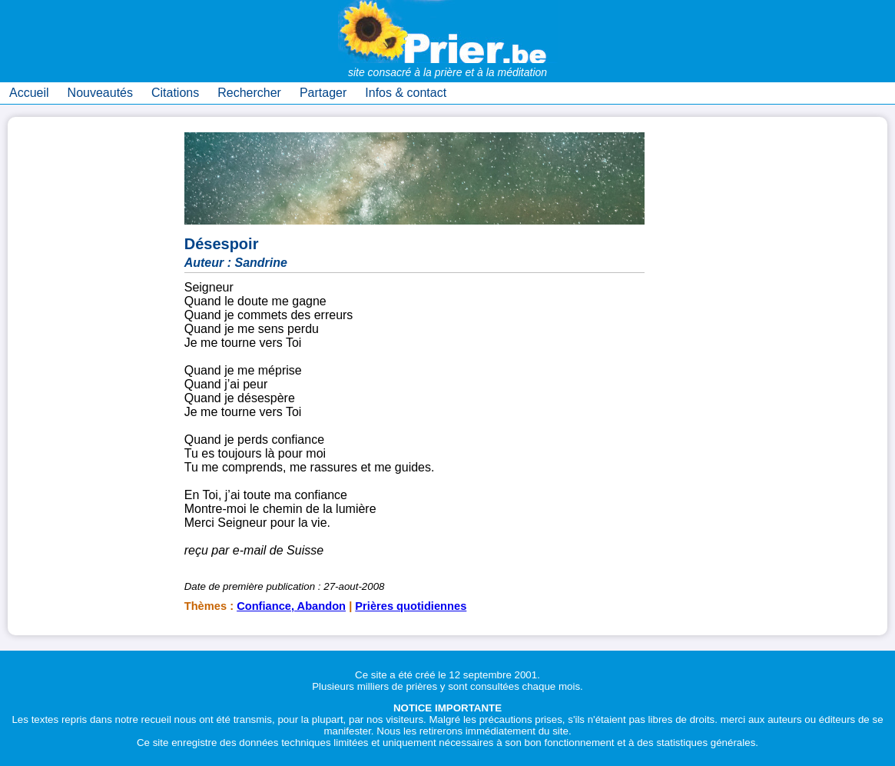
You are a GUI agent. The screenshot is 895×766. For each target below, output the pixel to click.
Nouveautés (100, 92)
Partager (323, 92)
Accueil (29, 92)
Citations (175, 92)
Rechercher (249, 92)
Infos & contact (405, 92)
